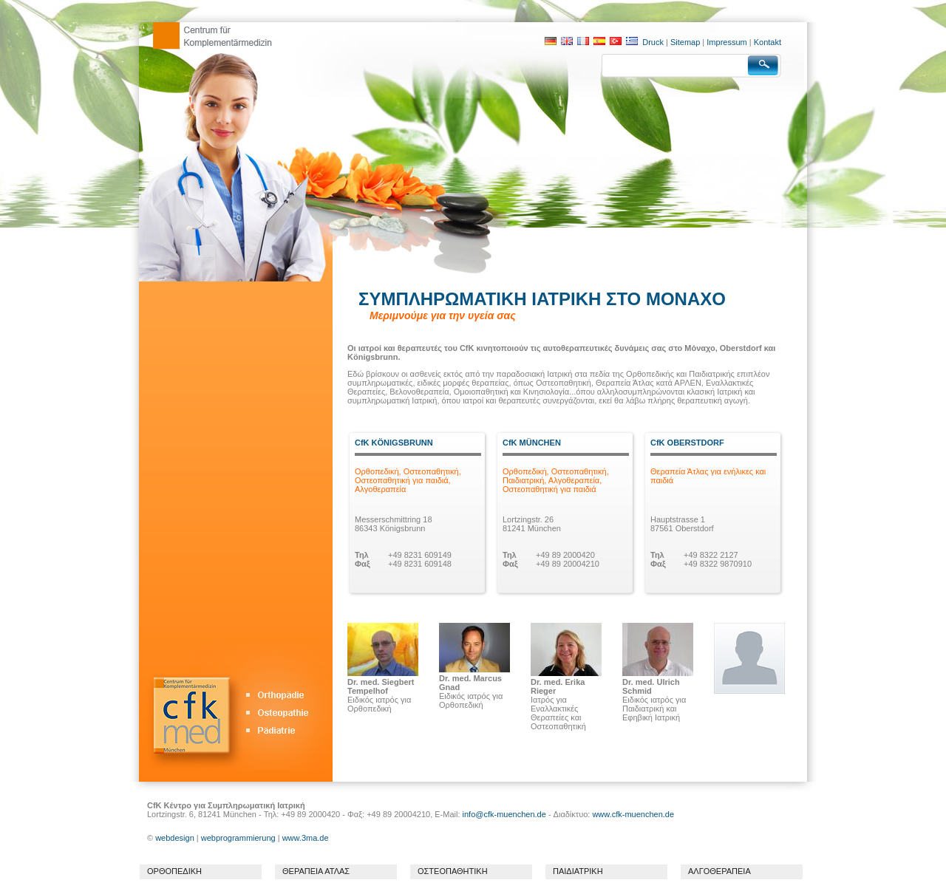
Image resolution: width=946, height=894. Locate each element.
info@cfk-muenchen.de (505, 814)
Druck (653, 42)
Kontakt (767, 42)
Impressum (726, 42)
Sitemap (685, 42)
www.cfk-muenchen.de (633, 814)
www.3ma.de (305, 837)
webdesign (174, 837)
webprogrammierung (238, 837)
